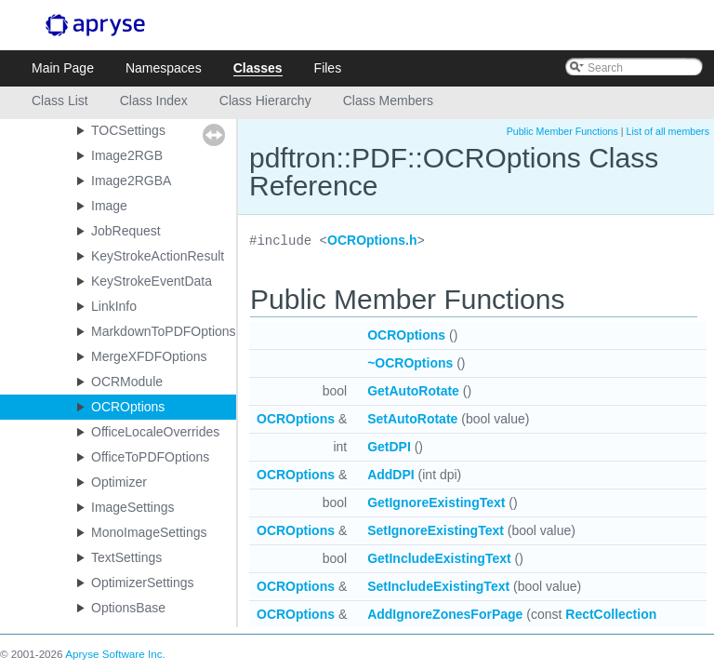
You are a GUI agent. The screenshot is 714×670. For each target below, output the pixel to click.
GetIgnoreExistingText (436, 502)
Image (109, 205)
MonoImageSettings (149, 532)
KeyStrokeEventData (151, 281)
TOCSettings (128, 130)
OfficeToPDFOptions (150, 456)
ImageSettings (133, 507)
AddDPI (391, 474)
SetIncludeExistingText (438, 586)
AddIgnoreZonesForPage (444, 614)
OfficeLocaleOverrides (155, 431)
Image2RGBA (131, 180)
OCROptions (128, 406)
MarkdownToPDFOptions (163, 331)
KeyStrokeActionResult (157, 255)
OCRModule (127, 381)
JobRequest (126, 230)
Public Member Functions (562, 131)
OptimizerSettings (142, 582)
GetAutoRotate (413, 390)
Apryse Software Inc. (115, 654)
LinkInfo (114, 306)
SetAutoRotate (412, 418)
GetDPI (389, 446)
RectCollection (610, 614)
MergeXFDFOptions (148, 356)
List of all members (668, 131)
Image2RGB (127, 155)
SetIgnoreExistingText (435, 530)
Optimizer (119, 482)
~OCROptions (410, 362)
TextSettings (126, 557)
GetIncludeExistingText (439, 558)
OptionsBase (128, 607)
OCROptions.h (371, 241)
